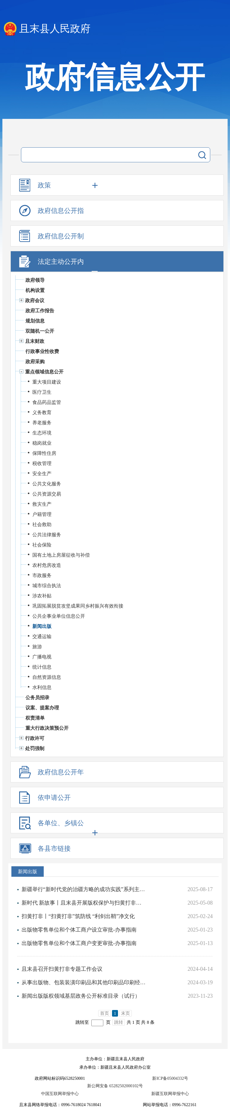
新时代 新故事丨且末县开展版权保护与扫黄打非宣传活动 (84, 903)
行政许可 (34, 738)
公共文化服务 (46, 483)
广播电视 (42, 656)
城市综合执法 (46, 585)
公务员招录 (37, 697)
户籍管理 (42, 514)
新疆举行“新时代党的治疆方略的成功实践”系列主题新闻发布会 (84, 889)
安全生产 (42, 473)
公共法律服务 (46, 534)
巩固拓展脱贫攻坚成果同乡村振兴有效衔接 (77, 605)
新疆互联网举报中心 (170, 1093)
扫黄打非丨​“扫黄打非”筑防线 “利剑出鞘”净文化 (78, 916)
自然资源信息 (46, 677)
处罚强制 (34, 748)
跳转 (118, 1022)
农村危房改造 (46, 565)
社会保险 (42, 544)
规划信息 (35, 320)
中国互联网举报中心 (60, 1093)
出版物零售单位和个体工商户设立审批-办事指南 (79, 930)
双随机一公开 (39, 331)
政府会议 (34, 300)
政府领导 (35, 280)
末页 (125, 1013)
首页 (104, 1013)
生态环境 (42, 432)
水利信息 (42, 687)
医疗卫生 (42, 392)
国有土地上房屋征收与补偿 (61, 555)
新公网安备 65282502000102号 (115, 1086)
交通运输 (42, 636)
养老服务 (42, 422)
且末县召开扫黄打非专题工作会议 (62, 969)
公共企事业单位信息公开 (58, 616)
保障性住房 (44, 453)
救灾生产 (42, 504)
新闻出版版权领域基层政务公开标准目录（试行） (81, 996)
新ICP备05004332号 (170, 1078)
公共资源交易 (46, 493)
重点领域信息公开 (44, 371)
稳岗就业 (42, 443)
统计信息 (42, 667)
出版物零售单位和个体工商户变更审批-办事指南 (79, 943)
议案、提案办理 (42, 707)
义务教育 (42, 412)
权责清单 (35, 717)
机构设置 (35, 290)
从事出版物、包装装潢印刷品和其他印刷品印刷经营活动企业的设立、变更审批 (84, 982)
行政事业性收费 (42, 351)
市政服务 (42, 575)
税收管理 (42, 463)
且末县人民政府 (54, 28)
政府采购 (35, 361)
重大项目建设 (46, 381)
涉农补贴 (42, 595)
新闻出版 (42, 626)
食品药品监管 (46, 402)
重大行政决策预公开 (47, 728)
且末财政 (34, 341)
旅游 (37, 646)
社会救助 (42, 524)
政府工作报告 (39, 310)
